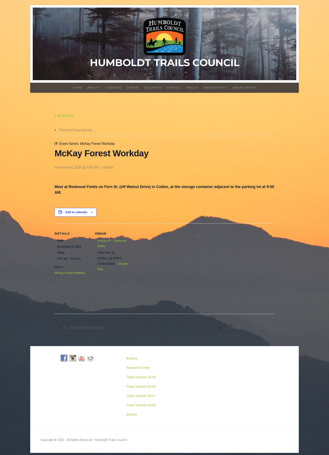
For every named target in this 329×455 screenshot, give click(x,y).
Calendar (113, 87)
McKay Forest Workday (70, 273)
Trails (191, 87)
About (92, 87)
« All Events (64, 116)
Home (77, 87)
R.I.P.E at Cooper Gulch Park (248, 327)
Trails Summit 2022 (141, 388)
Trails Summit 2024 (141, 378)
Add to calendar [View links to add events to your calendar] (76, 212)
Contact (173, 87)
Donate (133, 87)
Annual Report (244, 87)
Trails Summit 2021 (141, 397)
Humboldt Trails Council (164, 62)
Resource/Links (138, 368)
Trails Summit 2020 (141, 407)
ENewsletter (214, 87)
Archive (132, 359)
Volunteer (152, 87)
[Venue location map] (157, 267)
